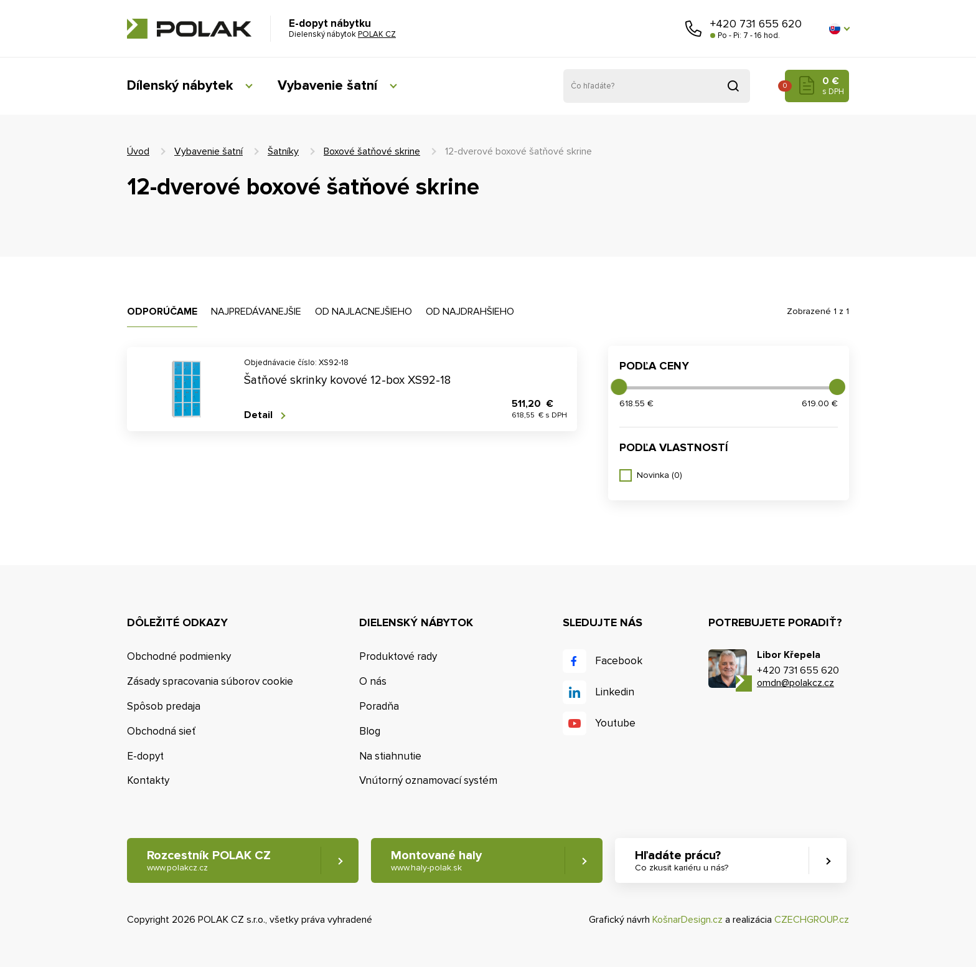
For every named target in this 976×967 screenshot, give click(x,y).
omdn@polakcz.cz (795, 683)
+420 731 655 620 (756, 23)
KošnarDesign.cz (687, 919)
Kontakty (148, 780)
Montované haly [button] (436, 861)
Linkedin (614, 691)
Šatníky (283, 151)
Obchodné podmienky (179, 656)
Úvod (138, 151)
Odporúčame (162, 311)
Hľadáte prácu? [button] (681, 861)
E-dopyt (145, 756)
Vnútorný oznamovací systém (428, 780)
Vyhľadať (733, 86)
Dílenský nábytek (180, 85)
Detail (258, 415)
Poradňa (379, 706)
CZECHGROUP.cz (811, 919)
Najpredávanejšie (256, 311)
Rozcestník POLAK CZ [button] (209, 861)
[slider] (619, 387)
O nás (373, 681)
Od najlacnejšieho (363, 311)
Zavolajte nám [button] (693, 28)
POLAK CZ (189, 29)
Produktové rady (398, 656)
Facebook (618, 660)
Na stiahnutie (390, 756)
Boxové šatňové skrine (372, 151)
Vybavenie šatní (327, 85)
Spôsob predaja (163, 706)
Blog (369, 731)
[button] (839, 28)
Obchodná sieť (161, 731)
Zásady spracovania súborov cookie (210, 681)
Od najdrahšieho (470, 311)
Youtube (615, 723)
